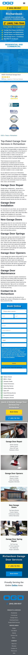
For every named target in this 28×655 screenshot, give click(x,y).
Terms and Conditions (9, 357)
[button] (24, 3)
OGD (2, 135)
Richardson (13, 135)
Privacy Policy (21, 356)
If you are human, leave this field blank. (11, 367)
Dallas (15, 585)
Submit (14, 363)
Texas (7, 135)
